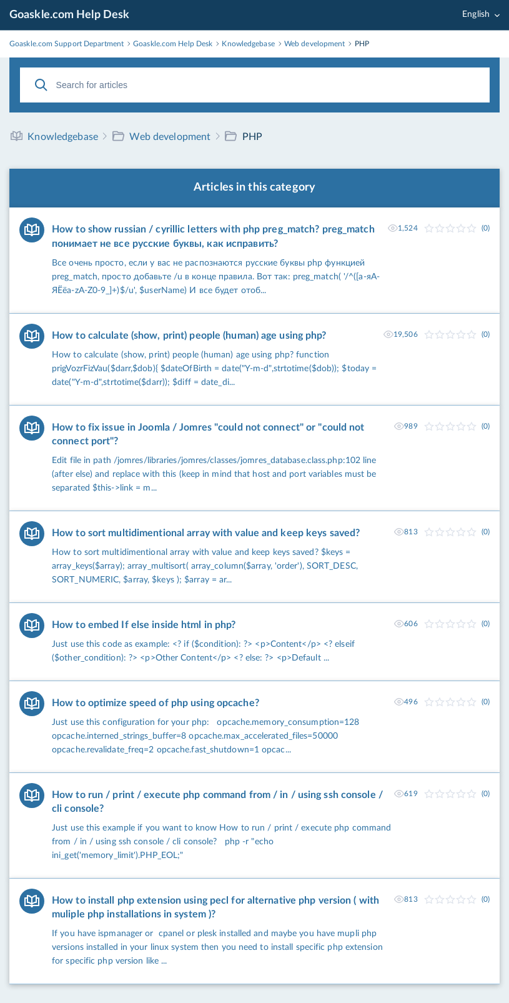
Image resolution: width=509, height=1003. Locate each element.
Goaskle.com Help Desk (69, 15)
